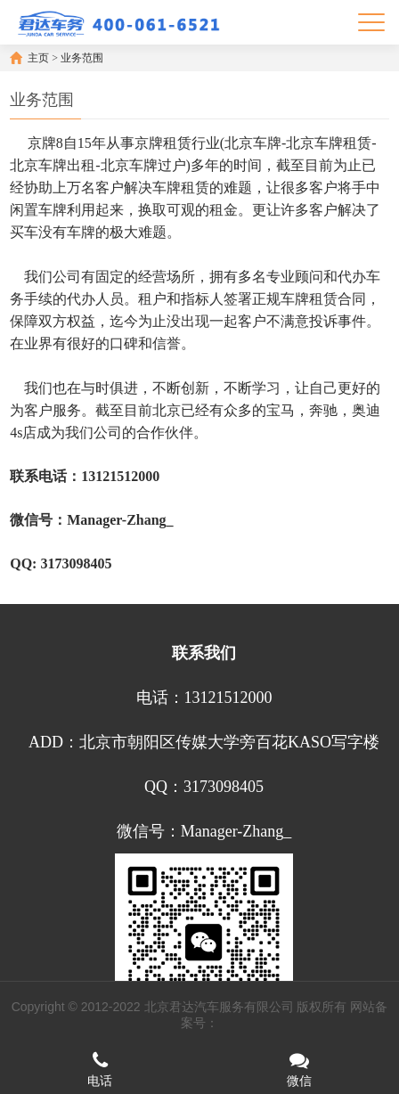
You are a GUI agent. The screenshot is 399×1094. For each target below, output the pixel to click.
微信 (299, 1069)
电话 (100, 1069)
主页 (38, 58)
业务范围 (82, 58)
